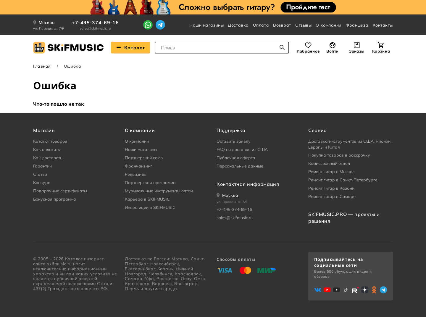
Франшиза (357, 25)
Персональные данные (240, 166)
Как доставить (47, 157)
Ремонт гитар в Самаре (332, 196)
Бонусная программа (54, 199)
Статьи (40, 174)
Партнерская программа (150, 182)
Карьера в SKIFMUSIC (147, 199)
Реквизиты (135, 174)
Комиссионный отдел (329, 163)
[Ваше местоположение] (227, 195)
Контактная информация (248, 184)
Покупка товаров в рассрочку (339, 155)
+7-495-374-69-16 (95, 22)
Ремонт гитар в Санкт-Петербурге (342, 180)
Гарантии (42, 166)
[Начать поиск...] (282, 48)
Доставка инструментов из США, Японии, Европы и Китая (349, 144)
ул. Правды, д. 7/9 (48, 28)
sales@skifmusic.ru (95, 28)
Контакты (383, 25)
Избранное (308, 51)
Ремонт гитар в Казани (331, 188)
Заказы (356, 51)
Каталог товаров (50, 141)
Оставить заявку (234, 141)
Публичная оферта (236, 157)
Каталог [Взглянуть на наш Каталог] (130, 48)
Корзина (381, 51)
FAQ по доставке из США (242, 149)
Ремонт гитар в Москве (331, 171)
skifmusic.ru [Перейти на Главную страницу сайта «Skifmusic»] (59, 263)
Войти (332, 51)
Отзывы (303, 25)
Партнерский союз (144, 157)
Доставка (238, 25)
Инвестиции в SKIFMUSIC (150, 207)
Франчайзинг (138, 166)
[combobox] (221, 47)
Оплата (261, 25)
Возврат (282, 25)
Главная (42, 66)
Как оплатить (46, 149)
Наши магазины (206, 25)
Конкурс (41, 182)
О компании (328, 25)
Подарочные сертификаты (60, 191)
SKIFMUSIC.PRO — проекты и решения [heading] (344, 217)
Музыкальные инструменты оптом (159, 191)
